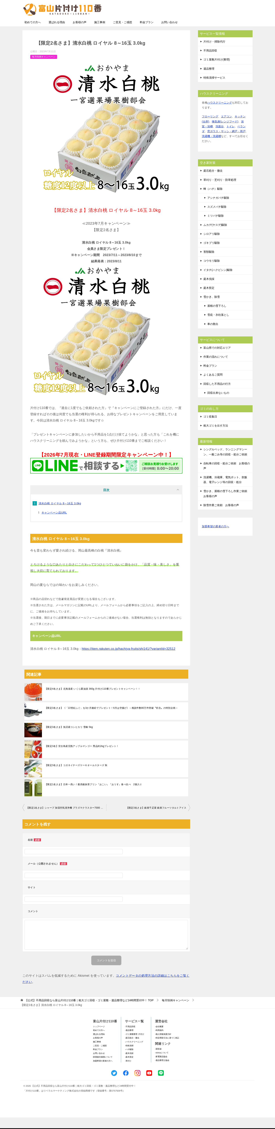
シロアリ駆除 (211, 245)
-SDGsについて (162, 1064)
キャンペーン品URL (54, 524)
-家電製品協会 (161, 1068)
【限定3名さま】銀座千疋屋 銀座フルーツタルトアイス (156, 819)
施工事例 (99, 33)
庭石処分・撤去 (213, 182)
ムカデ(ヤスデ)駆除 (215, 236)
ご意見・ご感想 (122, 33)
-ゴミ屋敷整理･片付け (134, 1046)
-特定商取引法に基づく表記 (167, 1049)
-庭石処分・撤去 (132, 1049)
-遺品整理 (129, 1042)
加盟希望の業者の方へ (215, 538)
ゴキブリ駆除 (211, 254)
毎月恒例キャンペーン (43, 68)
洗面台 (220, 137)
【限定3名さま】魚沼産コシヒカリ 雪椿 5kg (69, 738)
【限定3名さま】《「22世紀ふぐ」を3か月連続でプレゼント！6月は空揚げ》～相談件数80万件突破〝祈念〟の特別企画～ (111, 719)
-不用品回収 (130, 1038)
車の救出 (212, 335)
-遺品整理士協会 (162, 1072)
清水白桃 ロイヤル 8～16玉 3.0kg (60, 514)
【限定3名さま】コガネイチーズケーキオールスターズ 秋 (76, 776)
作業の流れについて (215, 368)
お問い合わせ (169, 33)
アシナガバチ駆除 (218, 209)
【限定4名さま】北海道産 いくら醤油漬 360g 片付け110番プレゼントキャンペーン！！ (92, 700)
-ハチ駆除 (129, 1061)
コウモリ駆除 (211, 272)
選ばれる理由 (57, 33)
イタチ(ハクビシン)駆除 (217, 281)
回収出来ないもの (218, 404)
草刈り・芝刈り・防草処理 (219, 191)
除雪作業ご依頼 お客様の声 (221, 516)
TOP (89, 1011)
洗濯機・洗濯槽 (211, 147)
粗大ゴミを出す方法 (215, 437)
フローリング (210, 127)
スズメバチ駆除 (216, 218)
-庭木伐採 (129, 1065)
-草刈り (128, 1072)
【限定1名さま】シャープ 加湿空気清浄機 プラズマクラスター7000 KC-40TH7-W (66, 819)
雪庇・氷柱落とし (218, 326)
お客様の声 (79, 33)
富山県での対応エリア (217, 359)
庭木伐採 (208, 290)
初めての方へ (32, 33)
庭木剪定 (208, 299)
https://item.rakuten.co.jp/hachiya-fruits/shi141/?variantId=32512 (128, 660)
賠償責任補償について (103, 1068)
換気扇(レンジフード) (225, 133)
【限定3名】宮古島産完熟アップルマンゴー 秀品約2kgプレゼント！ (82, 757)
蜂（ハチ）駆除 (213, 200)
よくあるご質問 (213, 386)
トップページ (99, 1038)
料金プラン (146, 33)
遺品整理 (208, 80)
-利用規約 (159, 1042)
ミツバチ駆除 (215, 227)
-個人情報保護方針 (163, 1046)
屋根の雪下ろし (216, 317)
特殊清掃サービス (214, 89)
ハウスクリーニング (219, 114)
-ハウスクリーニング (134, 1053)
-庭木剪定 (129, 1068)
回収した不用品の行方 (217, 395)
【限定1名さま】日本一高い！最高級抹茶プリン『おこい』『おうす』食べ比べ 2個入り (93, 796)
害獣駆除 (208, 263)
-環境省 (158, 1060)
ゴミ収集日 (210, 428)
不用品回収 (210, 62)
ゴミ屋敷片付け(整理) (216, 71)
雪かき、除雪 (211, 308)
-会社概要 (159, 1038)
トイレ (230, 137)
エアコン (226, 127)
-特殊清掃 (129, 1057)
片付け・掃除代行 (214, 53)
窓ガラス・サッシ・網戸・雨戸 (226, 142)
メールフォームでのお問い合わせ (216, 23)
